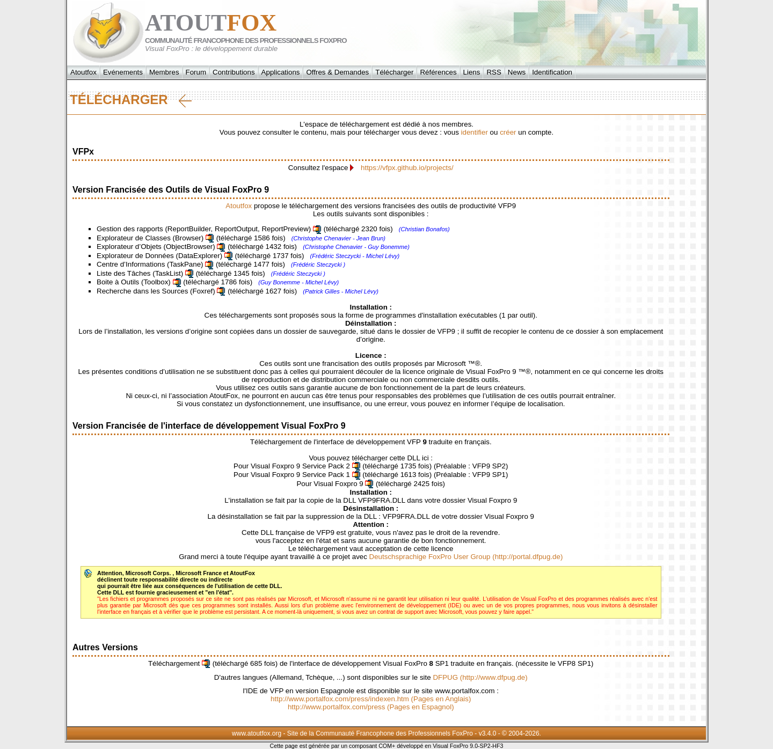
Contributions (234, 72)
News (517, 72)
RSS (493, 72)
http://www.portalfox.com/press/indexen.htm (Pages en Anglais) (371, 699)
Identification (552, 72)
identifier (474, 132)
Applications (280, 72)
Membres (164, 72)
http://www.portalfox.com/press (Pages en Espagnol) (371, 707)
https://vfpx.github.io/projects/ (407, 168)
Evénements (123, 72)
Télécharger (394, 72)
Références (438, 72)
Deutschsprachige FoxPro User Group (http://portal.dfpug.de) (466, 557)
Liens (471, 72)
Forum (196, 72)
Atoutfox (83, 72)
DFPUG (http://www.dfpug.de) (480, 677)
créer (508, 132)
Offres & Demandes (337, 72)
